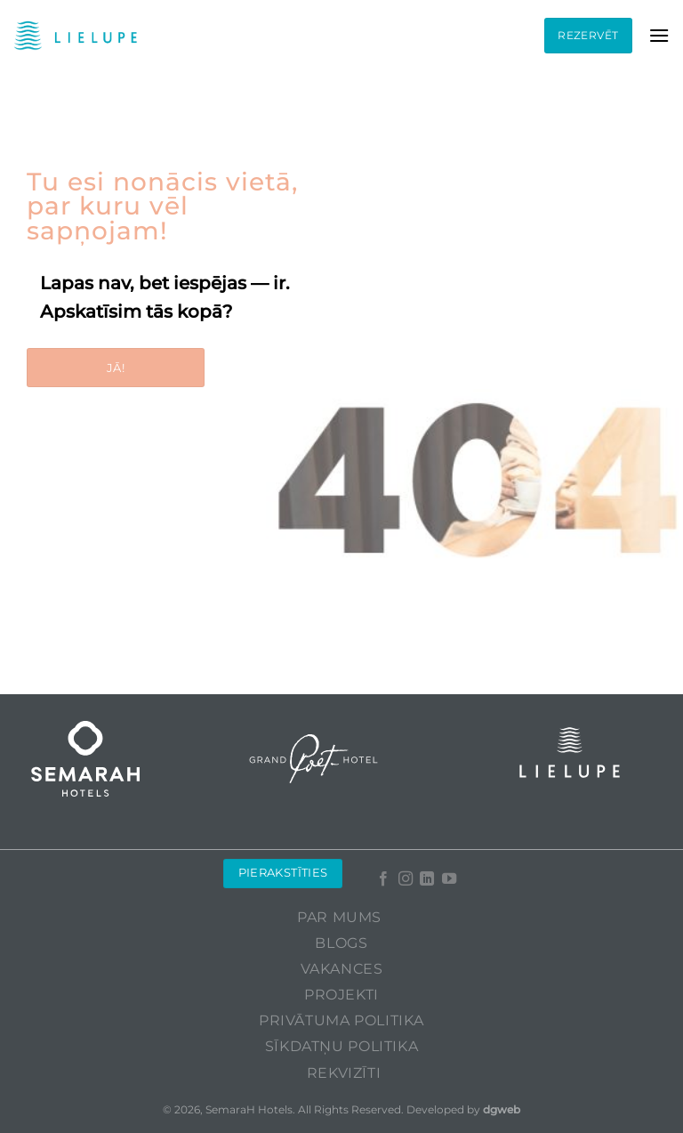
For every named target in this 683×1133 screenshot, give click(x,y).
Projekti (341, 994)
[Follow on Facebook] (383, 879)
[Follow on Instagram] (405, 879)
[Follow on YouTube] (448, 879)
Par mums (339, 917)
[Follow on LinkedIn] (427, 879)
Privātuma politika (341, 1020)
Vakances (342, 968)
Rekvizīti (344, 1072)
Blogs (341, 943)
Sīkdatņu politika (341, 1046)
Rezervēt (588, 35)
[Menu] (659, 35)
